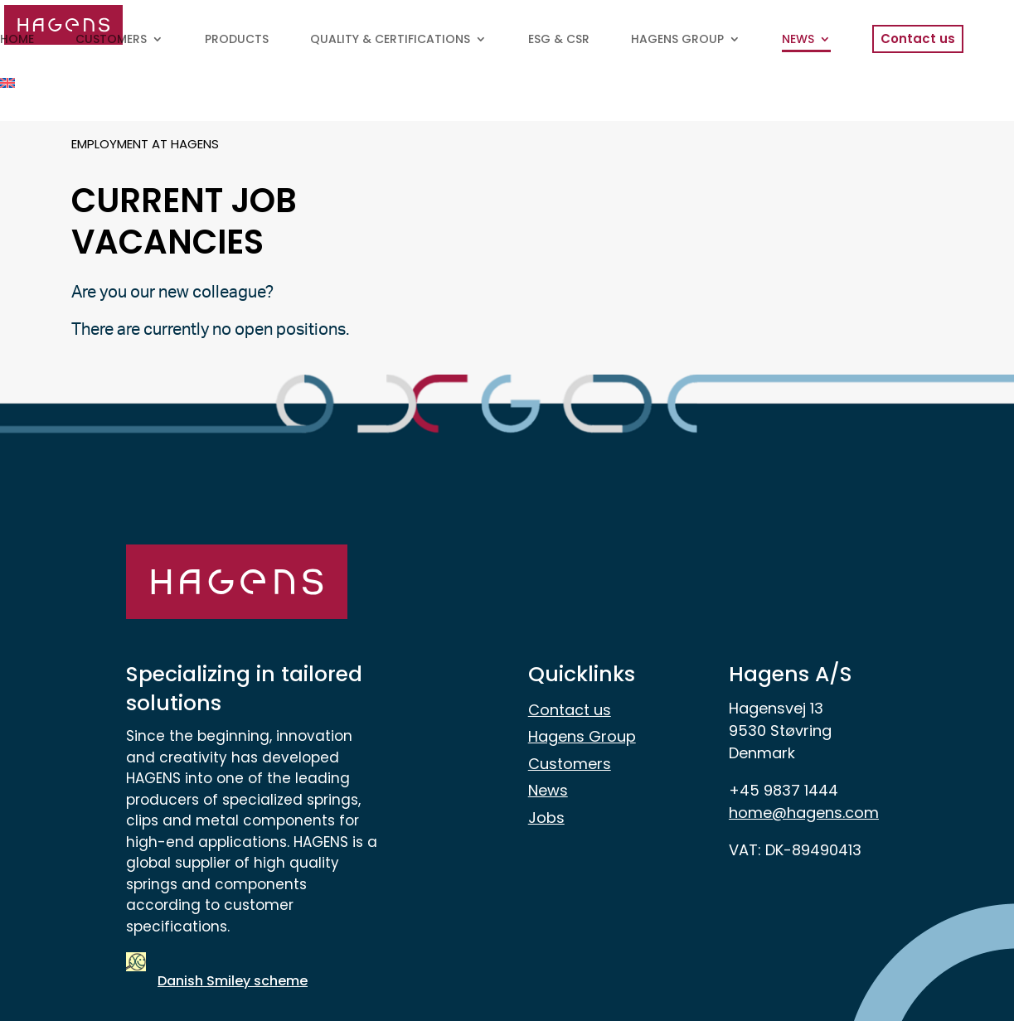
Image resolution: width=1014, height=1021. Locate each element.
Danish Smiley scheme (233, 980)
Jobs (546, 817)
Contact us (569, 709)
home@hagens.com (804, 812)
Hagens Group (582, 736)
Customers (569, 763)
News (548, 790)
